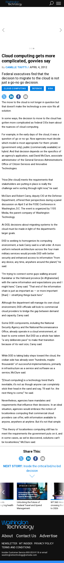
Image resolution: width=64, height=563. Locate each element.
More (35, 550)
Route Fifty (10, 550)
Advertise (48, 517)
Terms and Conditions (16, 529)
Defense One (55, 547)
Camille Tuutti (16, 49)
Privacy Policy (44, 525)
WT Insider (25, 525)
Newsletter (9, 525)
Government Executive (14, 547)
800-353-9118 (32, 534)
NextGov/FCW (37, 547)
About (7, 517)
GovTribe (24, 550)
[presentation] (3, 478)
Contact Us (26, 517)
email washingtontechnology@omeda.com (24, 535)
